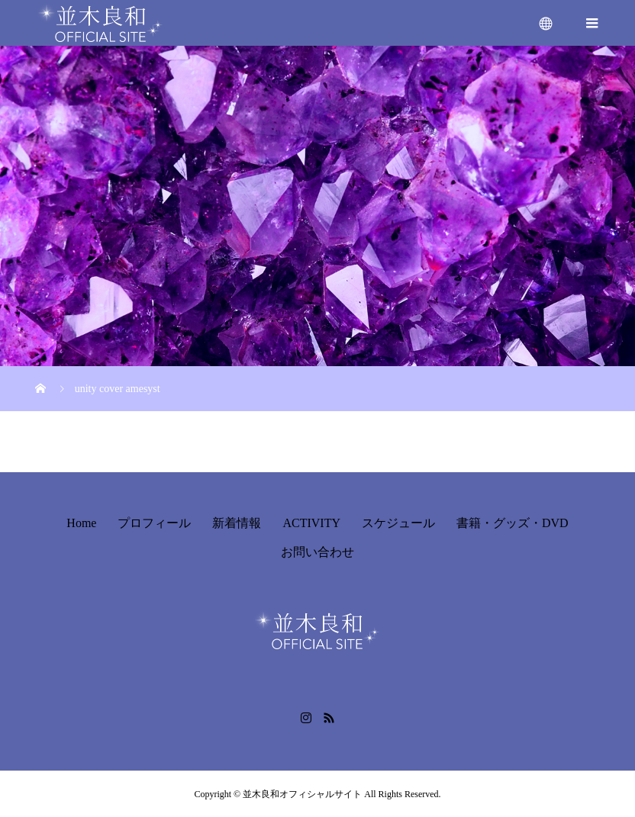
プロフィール (154, 522)
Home (81, 522)
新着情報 (236, 522)
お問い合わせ (317, 551)
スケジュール (398, 522)
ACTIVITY (311, 522)
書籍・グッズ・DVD (512, 522)
